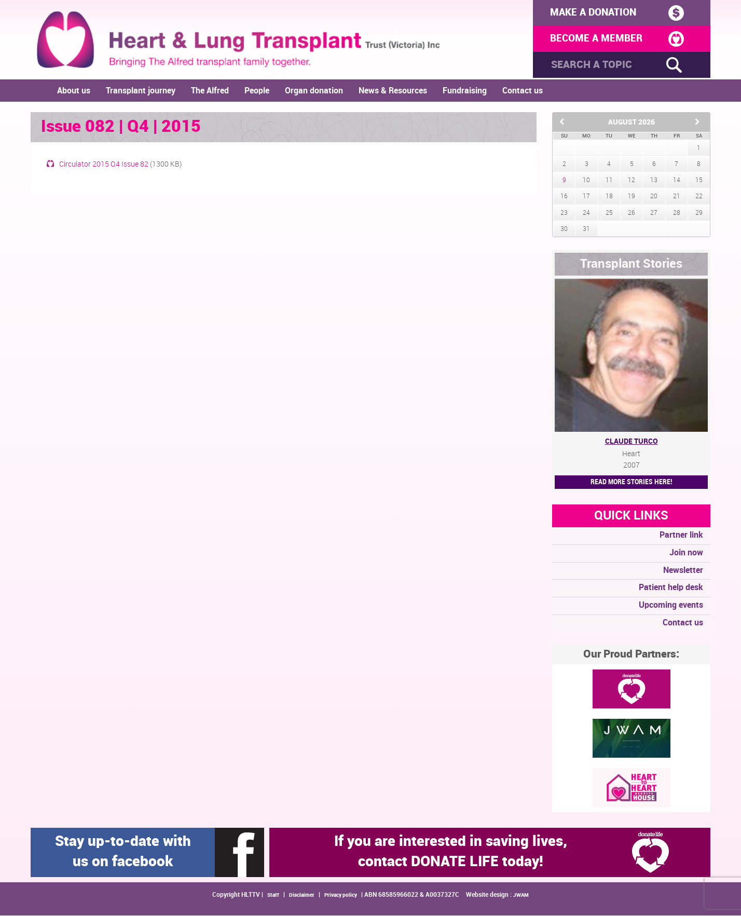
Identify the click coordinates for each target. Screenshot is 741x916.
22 (699, 197)
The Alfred (210, 91)
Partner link (681, 535)
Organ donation (314, 91)
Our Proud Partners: (631, 655)
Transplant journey (140, 91)
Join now (686, 553)
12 (631, 180)
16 (564, 197)
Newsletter (683, 571)
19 (631, 197)
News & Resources (393, 91)
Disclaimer (301, 895)
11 (609, 180)
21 (676, 197)
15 (699, 180)
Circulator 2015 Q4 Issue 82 (103, 165)
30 (564, 229)
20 (653, 197)
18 (609, 197)
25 (609, 213)
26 (631, 213)
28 (676, 213)
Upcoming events (671, 605)
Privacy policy (340, 895)
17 (586, 197)
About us (73, 91)
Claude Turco (631, 442)
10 (586, 180)
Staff (273, 895)
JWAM (521, 895)
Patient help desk (671, 588)
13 (653, 180)
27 (653, 213)
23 (564, 213)
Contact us (522, 91)
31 (586, 229)
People (256, 91)
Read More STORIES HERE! (631, 482)
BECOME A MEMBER (613, 40)
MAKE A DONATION (613, 13)
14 (676, 180)
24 (586, 213)
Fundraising (465, 91)
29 (699, 213)
